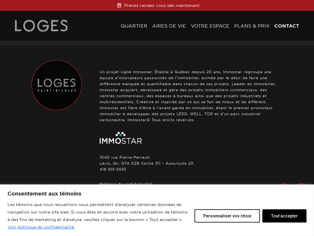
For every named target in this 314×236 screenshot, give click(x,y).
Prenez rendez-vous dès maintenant (162, 5)
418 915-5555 (113, 169)
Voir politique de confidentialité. (41, 227)
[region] (157, 210)
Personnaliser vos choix (227, 216)
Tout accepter (284, 216)
